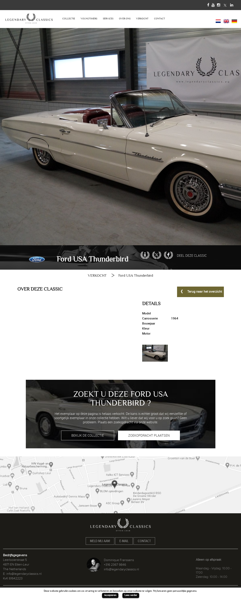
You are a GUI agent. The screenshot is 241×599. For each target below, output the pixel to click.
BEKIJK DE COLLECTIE (87, 435)
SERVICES (108, 18)
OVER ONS (124, 18)
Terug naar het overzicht (200, 291)
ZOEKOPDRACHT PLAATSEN (149, 435)
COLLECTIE (68, 18)
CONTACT (159, 18)
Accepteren (110, 595)
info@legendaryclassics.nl (24, 574)
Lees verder (130, 595)
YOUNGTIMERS (89, 18)
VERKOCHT (142, 18)
